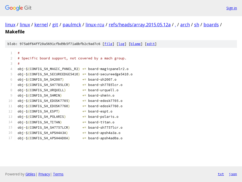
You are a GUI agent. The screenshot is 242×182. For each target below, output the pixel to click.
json (233, 174)
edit (151, 44)
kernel (41, 24)
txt (221, 174)
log (121, 44)
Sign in (231, 8)
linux (10, 24)
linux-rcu (94, 24)
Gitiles (30, 174)
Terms (58, 174)
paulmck (72, 24)
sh (196, 24)
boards (211, 24)
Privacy (44, 174)
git (55, 24)
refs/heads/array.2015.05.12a (140, 24)
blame (136, 44)
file (108, 44)
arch (185, 24)
